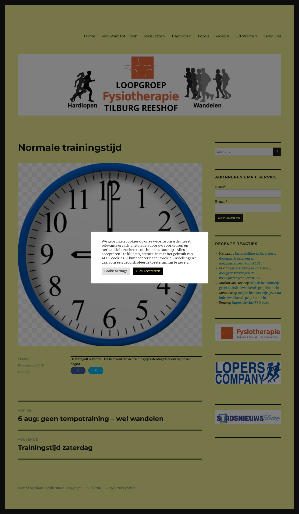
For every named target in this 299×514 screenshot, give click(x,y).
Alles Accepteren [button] (147, 271)
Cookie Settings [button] (116, 271)
